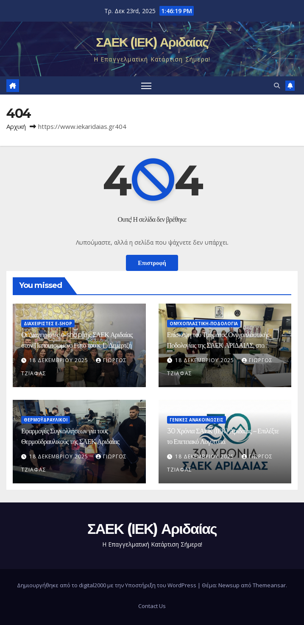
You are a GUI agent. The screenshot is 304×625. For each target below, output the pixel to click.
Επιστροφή (152, 263)
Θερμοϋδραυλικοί (45, 420)
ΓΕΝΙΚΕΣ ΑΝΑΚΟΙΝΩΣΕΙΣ (196, 420)
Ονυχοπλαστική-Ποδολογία (204, 323)
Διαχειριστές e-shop (48, 323)
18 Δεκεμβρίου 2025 (59, 360)
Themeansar (269, 585)
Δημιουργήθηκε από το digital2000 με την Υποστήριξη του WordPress (107, 585)
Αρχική (16, 126)
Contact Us (152, 606)
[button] (277, 85)
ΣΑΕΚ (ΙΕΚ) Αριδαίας (152, 42)
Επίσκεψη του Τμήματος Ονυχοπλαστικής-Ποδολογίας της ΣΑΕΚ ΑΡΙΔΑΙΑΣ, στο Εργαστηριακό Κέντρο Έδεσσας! (219, 345)
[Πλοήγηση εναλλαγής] (146, 85)
